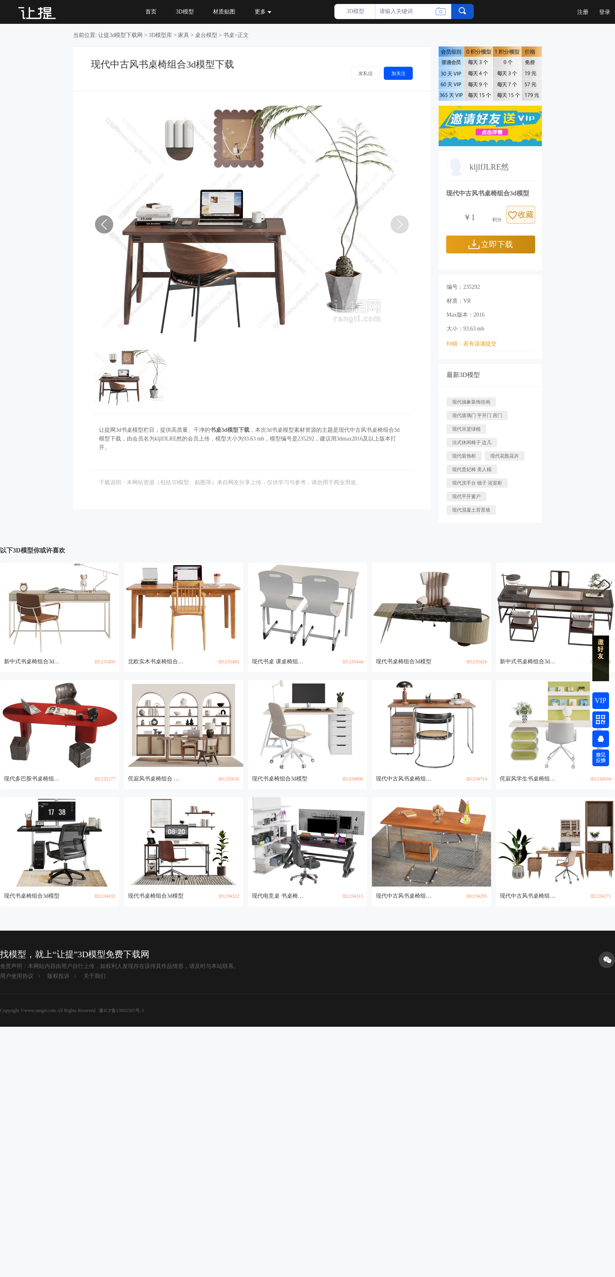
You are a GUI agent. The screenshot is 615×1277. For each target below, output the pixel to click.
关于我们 (94, 976)
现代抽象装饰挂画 (471, 402)
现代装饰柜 (464, 456)
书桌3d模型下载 (229, 430)
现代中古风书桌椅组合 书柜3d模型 (527, 896)
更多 (263, 12)
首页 (151, 12)
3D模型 (185, 12)
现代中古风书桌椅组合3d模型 (403, 779)
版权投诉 (58, 976)
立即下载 (490, 244)
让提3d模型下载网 (120, 35)
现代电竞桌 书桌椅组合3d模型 (280, 896)
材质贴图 (224, 12)
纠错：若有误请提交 (472, 344)
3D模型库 (160, 35)
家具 (183, 35)
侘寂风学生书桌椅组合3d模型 (527, 779)
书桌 (228, 35)
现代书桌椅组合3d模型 (403, 662)
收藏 (521, 214)
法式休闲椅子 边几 (471, 442)
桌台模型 (206, 35)
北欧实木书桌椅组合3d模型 (156, 662)
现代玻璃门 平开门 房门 (477, 415)
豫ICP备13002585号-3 (121, 1010)
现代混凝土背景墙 (471, 510)
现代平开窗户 (466, 496)
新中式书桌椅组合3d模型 (32, 662)
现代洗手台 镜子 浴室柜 (477, 483)
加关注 (398, 73)
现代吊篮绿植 (466, 429)
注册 (582, 12)
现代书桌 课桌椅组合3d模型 (280, 662)
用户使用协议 (16, 976)
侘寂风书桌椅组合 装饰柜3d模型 (156, 779)
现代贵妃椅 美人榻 (471, 469)
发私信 (365, 73)
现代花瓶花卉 (504, 456)
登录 (604, 12)
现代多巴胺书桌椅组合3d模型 (32, 779)
